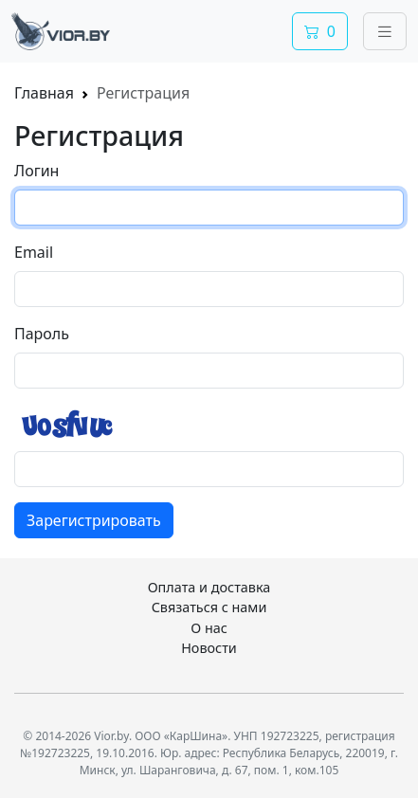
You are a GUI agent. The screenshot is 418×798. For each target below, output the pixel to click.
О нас (209, 628)
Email (33, 252)
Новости (209, 648)
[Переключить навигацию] (385, 31)
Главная (44, 92)
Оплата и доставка (209, 587)
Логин (36, 170)
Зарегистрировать (94, 520)
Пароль (41, 333)
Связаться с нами (209, 607)
